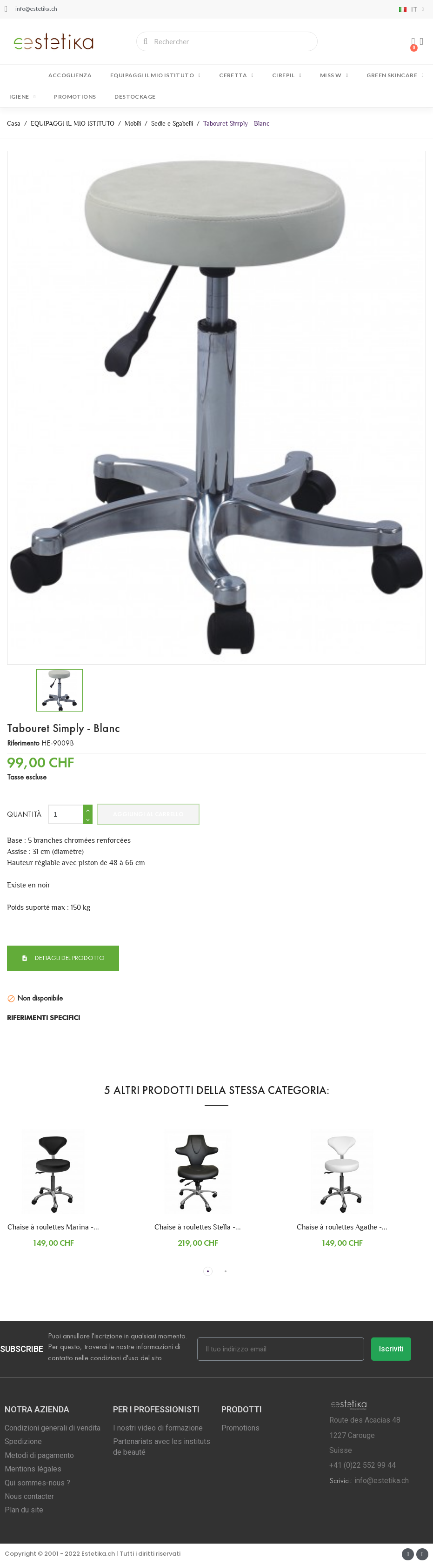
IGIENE (22, 97)
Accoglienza (70, 75)
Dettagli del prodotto (69, 958)
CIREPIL (286, 75)
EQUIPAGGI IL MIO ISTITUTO (155, 75)
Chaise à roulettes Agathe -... (342, 1227)
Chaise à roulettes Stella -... (197, 1227)
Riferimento (23, 743)
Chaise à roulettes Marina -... (53, 1227)
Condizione (23, 980)
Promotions (75, 96)
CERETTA (236, 75)
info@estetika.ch (381, 1480)
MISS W (334, 75)
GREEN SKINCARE (395, 75)
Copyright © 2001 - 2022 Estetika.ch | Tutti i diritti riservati (92, 1553)
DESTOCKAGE (134, 96)
